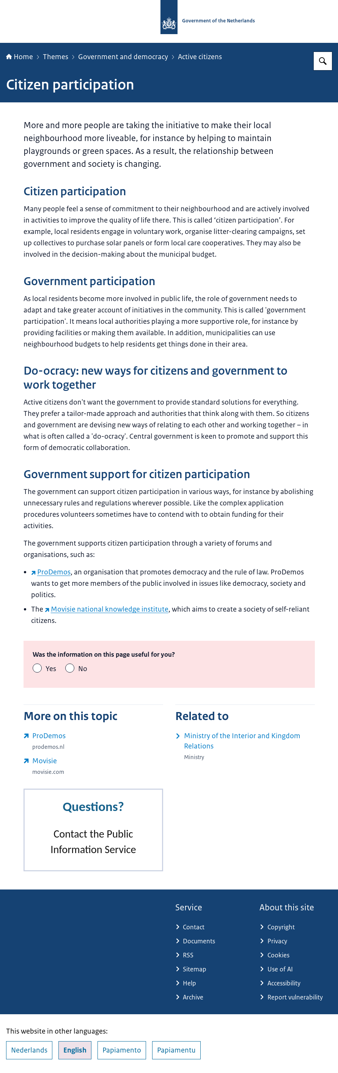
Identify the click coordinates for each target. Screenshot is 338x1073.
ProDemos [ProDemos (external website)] (51, 572)
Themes (55, 56)
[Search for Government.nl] (323, 61)
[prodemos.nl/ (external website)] (93, 741)
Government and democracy (123, 56)
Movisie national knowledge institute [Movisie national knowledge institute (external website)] (106, 609)
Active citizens (200, 56)
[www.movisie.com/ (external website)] (93, 766)
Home (19, 56)
